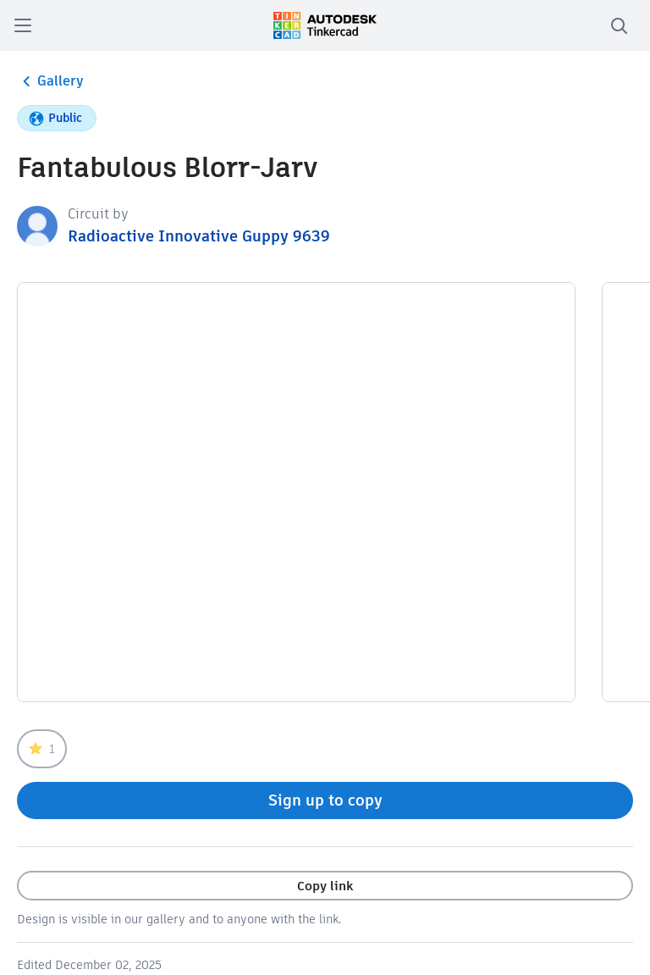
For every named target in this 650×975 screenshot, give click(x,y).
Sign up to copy (325, 800)
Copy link (325, 886)
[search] (618, 25)
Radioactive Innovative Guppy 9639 (199, 236)
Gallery (50, 81)
